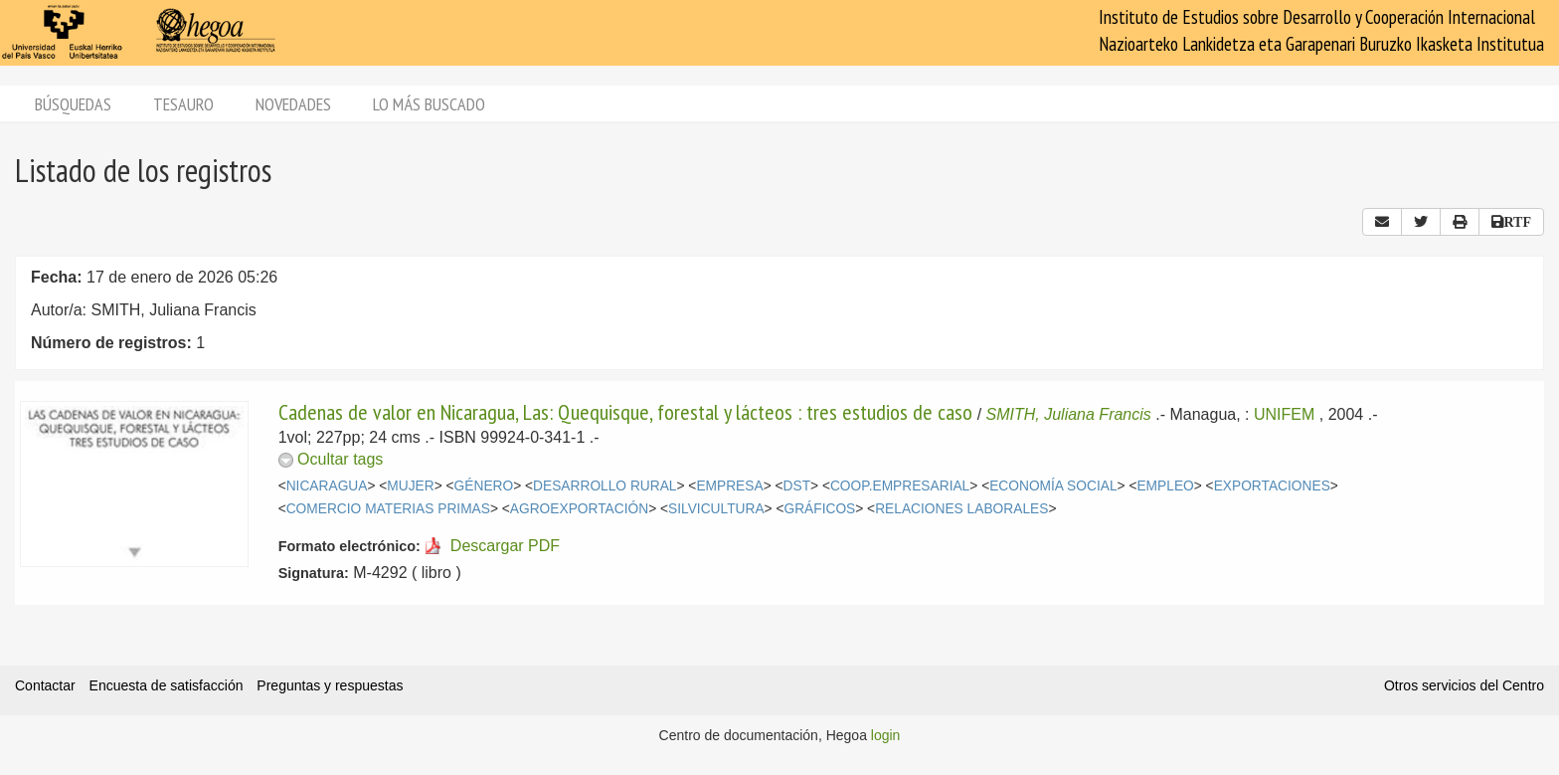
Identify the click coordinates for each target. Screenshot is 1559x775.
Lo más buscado (429, 104)
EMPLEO (1164, 486)
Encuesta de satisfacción (166, 685)
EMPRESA (729, 486)
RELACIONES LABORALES (961, 508)
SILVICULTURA (716, 508)
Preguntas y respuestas (330, 685)
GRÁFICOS (819, 508)
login (886, 735)
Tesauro (183, 104)
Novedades (293, 104)
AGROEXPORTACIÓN (579, 508)
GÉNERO (484, 486)
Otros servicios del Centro (1464, 685)
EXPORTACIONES (1272, 486)
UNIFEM (1284, 414)
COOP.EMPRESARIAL (899, 486)
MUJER (410, 486)
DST (797, 486)
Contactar (45, 685)
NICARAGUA (327, 486)
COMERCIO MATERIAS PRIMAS (388, 508)
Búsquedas (73, 104)
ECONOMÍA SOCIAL (1053, 486)
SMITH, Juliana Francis (1068, 414)
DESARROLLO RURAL (604, 486)
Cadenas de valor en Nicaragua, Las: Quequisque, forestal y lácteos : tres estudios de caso (627, 412)
